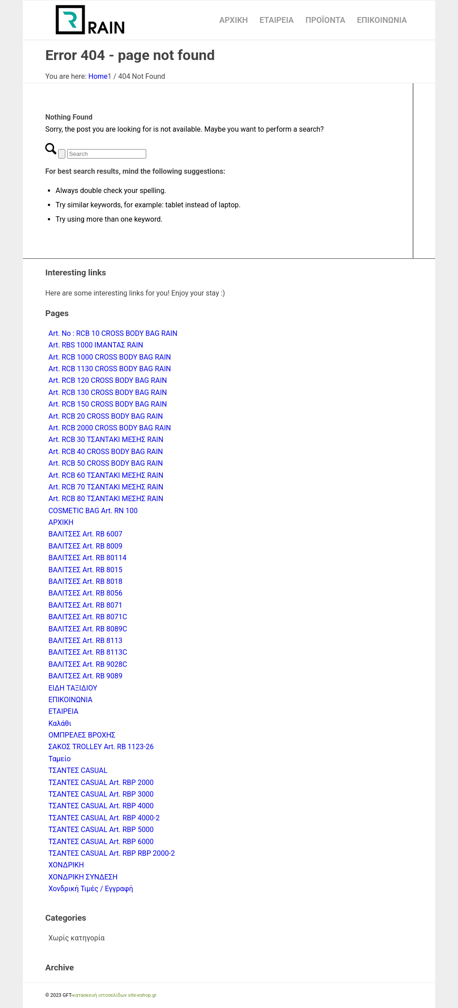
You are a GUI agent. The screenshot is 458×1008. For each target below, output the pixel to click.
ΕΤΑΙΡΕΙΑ (63, 711)
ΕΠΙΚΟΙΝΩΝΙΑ (70, 699)
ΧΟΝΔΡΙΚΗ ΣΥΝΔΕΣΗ (83, 877)
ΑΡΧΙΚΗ (60, 522)
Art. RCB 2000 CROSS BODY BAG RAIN (109, 428)
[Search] (106, 154)
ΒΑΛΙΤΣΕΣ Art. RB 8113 (85, 640)
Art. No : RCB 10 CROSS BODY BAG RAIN (112, 333)
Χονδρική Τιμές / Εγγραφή (90, 888)
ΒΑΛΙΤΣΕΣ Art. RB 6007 (85, 534)
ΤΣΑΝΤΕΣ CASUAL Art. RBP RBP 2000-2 (111, 853)
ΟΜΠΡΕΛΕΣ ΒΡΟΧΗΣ (81, 735)
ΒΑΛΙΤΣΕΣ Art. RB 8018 (85, 581)
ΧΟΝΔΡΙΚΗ (66, 865)
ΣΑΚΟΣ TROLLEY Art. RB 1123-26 (101, 746)
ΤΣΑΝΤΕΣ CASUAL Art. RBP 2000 (100, 782)
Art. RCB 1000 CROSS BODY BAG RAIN (109, 357)
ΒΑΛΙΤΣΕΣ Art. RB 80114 (87, 557)
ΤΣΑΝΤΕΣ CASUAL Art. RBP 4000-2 (104, 818)
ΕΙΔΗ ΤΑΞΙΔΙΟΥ (72, 688)
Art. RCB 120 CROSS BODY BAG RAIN (107, 380)
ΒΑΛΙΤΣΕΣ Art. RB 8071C (87, 617)
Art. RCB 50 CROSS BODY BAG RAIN (105, 463)
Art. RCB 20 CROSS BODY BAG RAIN (105, 416)
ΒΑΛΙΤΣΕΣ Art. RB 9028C (87, 664)
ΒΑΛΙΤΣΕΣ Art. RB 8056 (85, 593)
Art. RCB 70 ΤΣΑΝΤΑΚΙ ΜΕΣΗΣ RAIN (105, 487)
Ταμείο (59, 759)
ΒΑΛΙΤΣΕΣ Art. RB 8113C (87, 652)
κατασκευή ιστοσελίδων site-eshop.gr (114, 995)
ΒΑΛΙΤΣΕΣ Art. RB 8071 (85, 605)
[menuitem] (233, 20)
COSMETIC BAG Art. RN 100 (93, 510)
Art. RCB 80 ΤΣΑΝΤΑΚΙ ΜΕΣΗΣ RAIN (105, 498)
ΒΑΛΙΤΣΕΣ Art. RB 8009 (85, 546)
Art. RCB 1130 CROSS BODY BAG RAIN (109, 369)
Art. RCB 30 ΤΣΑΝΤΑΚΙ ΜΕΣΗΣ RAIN (105, 439)
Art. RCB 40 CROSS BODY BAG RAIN (105, 451)
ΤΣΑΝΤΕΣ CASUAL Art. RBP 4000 (100, 806)
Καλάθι (59, 723)
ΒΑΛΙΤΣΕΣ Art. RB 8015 (85, 570)
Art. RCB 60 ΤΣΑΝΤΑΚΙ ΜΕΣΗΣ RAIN (105, 475)
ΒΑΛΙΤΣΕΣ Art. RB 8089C (87, 629)
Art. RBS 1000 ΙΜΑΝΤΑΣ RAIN (95, 345)
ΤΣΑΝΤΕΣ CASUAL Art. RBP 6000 (100, 841)
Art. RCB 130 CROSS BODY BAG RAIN (107, 392)
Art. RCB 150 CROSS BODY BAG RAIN (107, 404)
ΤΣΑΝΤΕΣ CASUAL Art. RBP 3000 (100, 794)
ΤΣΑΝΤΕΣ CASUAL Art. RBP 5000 (100, 829)
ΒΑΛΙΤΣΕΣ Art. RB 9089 (85, 676)
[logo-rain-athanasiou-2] (90, 20)
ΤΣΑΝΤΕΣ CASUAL (77, 770)
